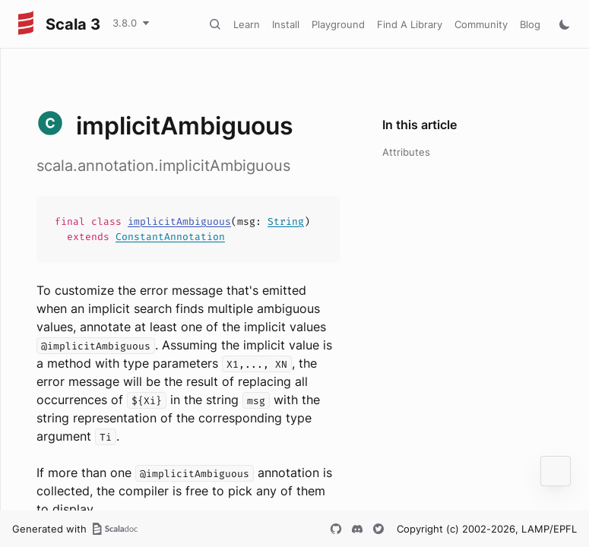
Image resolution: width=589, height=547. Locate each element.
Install (285, 24)
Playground (338, 24)
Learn (246, 24)
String (286, 221)
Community (481, 24)
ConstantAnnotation (170, 236)
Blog (530, 24)
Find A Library (409, 24)
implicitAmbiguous (179, 221)
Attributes (406, 152)
